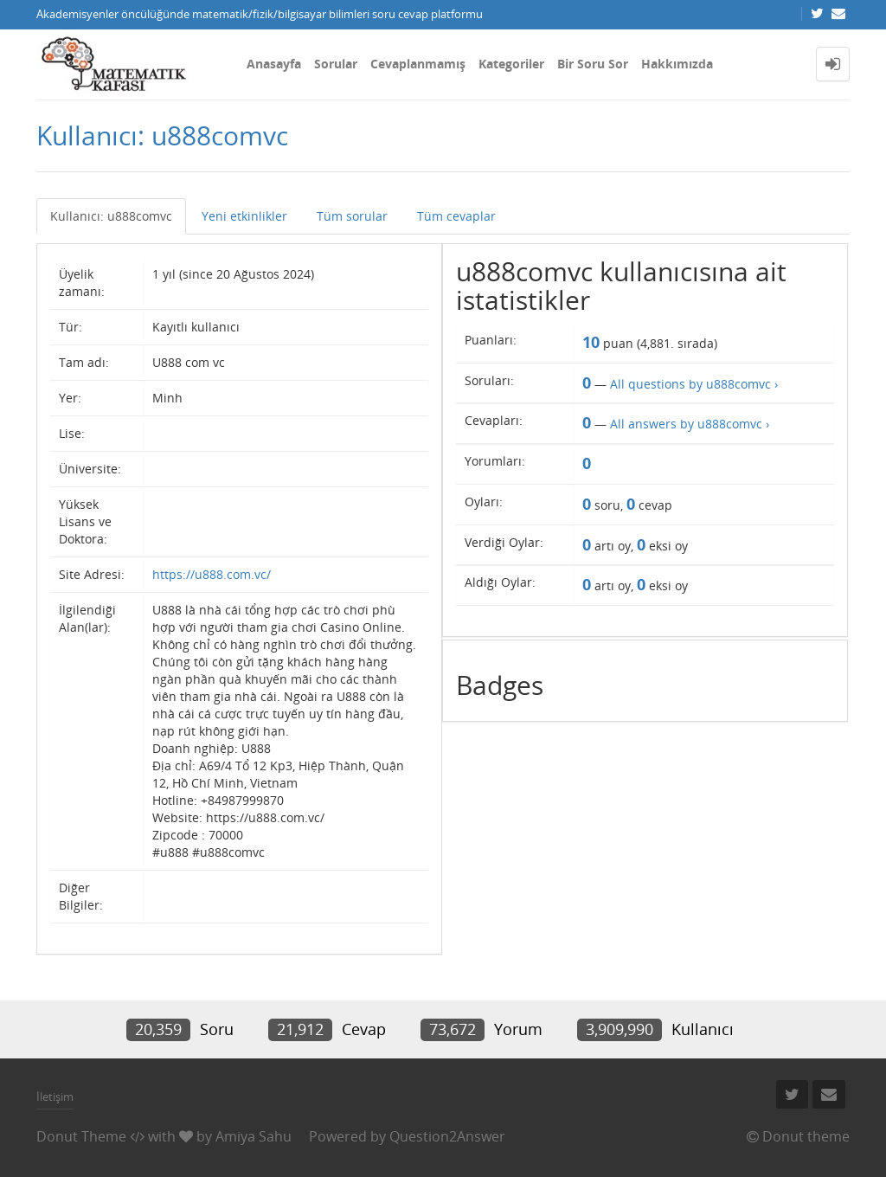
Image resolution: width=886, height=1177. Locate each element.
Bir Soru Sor (592, 63)
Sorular (335, 63)
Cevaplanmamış (417, 63)
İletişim (55, 1096)
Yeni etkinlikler (244, 216)
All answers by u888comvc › (689, 423)
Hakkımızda (677, 63)
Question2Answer (447, 1136)
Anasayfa (274, 63)
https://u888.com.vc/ (211, 574)
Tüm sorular (352, 216)
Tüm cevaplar (456, 216)
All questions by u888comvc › (694, 384)
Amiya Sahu (253, 1136)
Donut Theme (81, 1136)
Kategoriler (511, 63)
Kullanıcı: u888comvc (111, 216)
